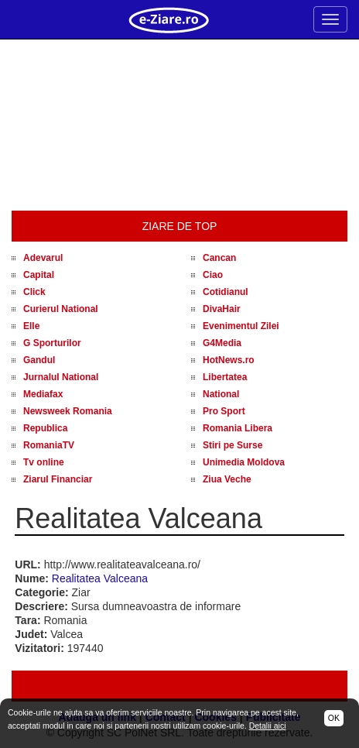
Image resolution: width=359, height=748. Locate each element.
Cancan (219, 257)
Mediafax (43, 394)
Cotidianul (225, 292)
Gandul (39, 360)
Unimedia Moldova (244, 462)
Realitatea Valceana (100, 578)
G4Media (222, 343)
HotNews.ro (229, 360)
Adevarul (43, 257)
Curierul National (60, 309)
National (221, 394)
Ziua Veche (227, 479)
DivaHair (222, 309)
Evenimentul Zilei (241, 326)
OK (334, 717)
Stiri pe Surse (232, 445)
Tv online (43, 462)
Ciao (213, 274)
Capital (38, 274)
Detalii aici (267, 725)
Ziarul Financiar (57, 479)
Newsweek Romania (67, 411)
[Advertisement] (179, 125)
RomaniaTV (48, 445)
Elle (31, 326)
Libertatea (225, 377)
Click (34, 292)
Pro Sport (224, 411)
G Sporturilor (52, 343)
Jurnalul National (60, 377)
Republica (45, 428)
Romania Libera (237, 428)
